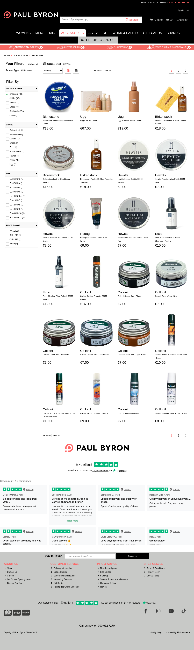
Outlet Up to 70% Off (98, 40)
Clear (33, 64)
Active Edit (98, 33)
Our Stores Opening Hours (17, 579)
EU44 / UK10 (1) (17, 213)
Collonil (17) (15, 139)
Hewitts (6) (14, 156)
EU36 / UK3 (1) (16, 179)
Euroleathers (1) (17, 151)
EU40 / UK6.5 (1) (17, 196)
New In (102, 587)
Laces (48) (14, 107)
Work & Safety (125, 33)
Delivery (164, 2)
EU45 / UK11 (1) (17, 217)
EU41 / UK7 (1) (16, 200)
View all (107, 70)
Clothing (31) (15, 115)
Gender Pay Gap (13, 583)
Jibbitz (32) (15, 98)
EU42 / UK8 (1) (16, 204)
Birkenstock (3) (16, 130)
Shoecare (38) (16, 94)
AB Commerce (183, 632)
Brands (173, 33)
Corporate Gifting (107, 583)
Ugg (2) (13, 164)
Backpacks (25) (17, 111)
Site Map (103, 576)
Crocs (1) (14, 143)
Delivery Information (61, 568)
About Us (9, 568)
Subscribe (132, 556)
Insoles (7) (14, 102)
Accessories (72, 33)
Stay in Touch (53, 555)
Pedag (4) (14, 160)
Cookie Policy (151, 576)
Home (143, 2)
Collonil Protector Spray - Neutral (94, 413)
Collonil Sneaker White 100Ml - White (171, 413)
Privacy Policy (152, 572)
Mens (39, 33)
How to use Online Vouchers (65, 587)
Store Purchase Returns (63, 576)
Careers (9, 576)
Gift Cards (152, 33)
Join (188, 10)
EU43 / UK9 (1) (16, 209)
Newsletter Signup (107, 568)
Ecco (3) (13, 147)
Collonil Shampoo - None (128, 413)
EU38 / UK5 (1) (16, 187)
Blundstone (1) (16, 134)
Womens (23, 33)
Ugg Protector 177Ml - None (129, 120)
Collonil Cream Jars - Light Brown (132, 355)
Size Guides (104, 572)
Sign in (181, 10)
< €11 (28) (14, 231)
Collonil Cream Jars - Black (129, 296)
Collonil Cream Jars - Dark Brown (94, 355)
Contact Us (153, 2)
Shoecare (26, 70)
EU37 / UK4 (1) (16, 183)
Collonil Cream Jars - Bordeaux (56, 355)
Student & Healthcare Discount (113, 579)
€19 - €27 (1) (15, 239)
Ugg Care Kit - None (88, 120)
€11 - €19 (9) (15, 235)
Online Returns (59, 572)
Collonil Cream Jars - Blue (166, 296)
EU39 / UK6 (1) (16, 192)
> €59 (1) (14, 243)
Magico (160, 632)
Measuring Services (61, 579)
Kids (52, 33)
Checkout (182, 19)
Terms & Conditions (154, 568)
